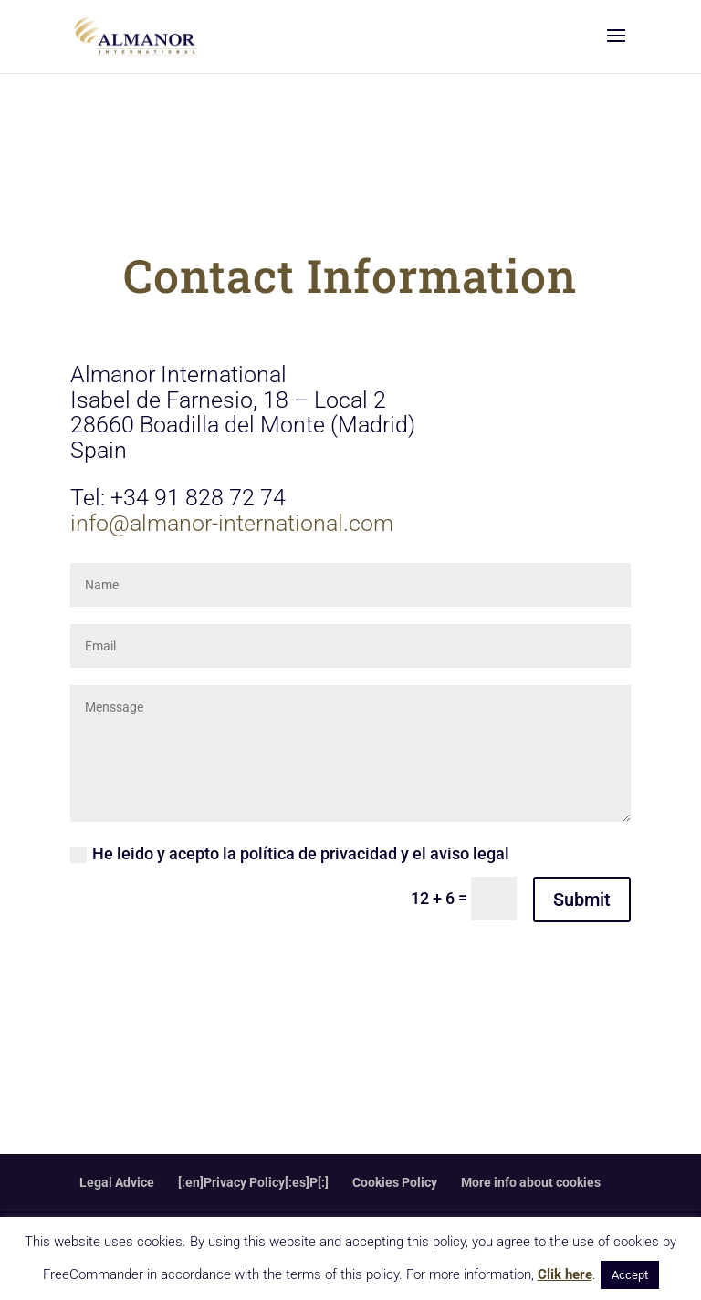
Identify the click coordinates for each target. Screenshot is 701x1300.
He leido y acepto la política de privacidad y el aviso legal (289, 853)
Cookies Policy (394, 1182)
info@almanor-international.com (231, 523)
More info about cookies (531, 1182)
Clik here (565, 1274)
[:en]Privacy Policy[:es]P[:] (253, 1182)
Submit (582, 899)
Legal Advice (116, 1182)
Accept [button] (630, 1275)
